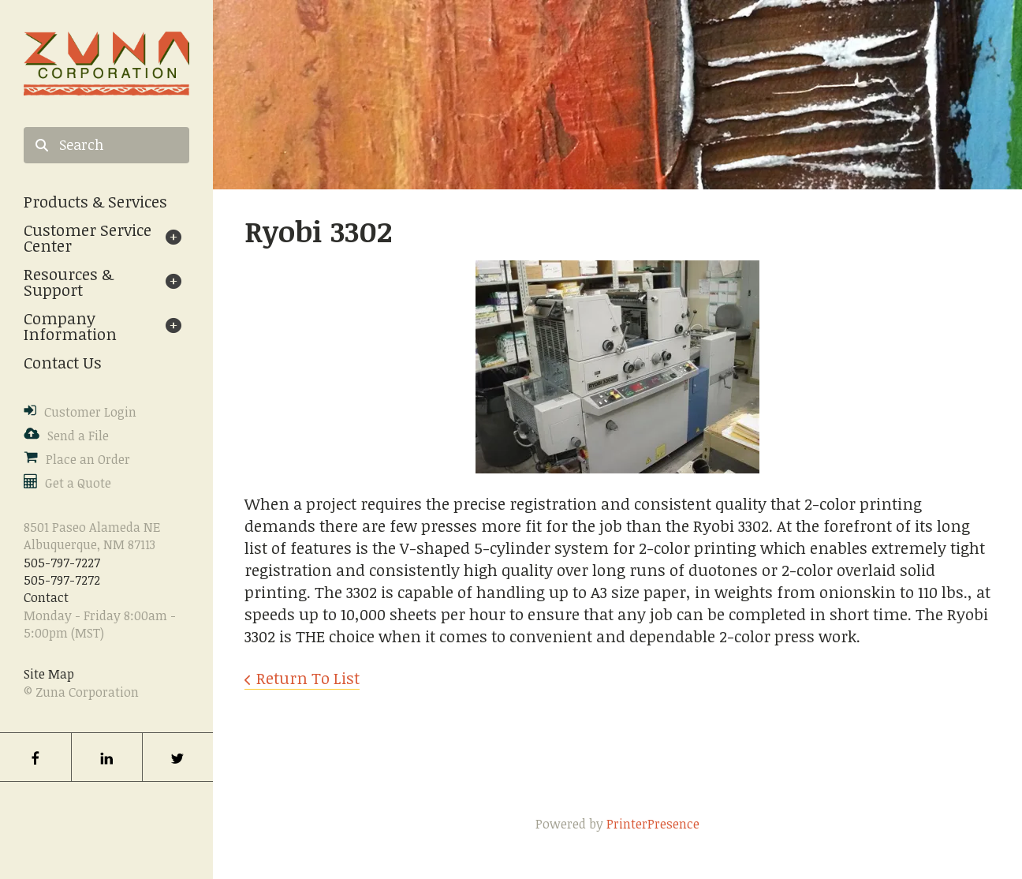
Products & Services (95, 201)
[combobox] (106, 145)
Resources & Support (69, 282)
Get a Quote (78, 483)
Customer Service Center (87, 237)
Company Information (70, 326)
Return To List (308, 678)
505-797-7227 (62, 562)
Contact (46, 597)
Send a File (78, 435)
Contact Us (63, 362)
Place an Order (88, 459)
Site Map (49, 674)
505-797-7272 (62, 580)
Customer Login (90, 412)
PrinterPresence (652, 823)
